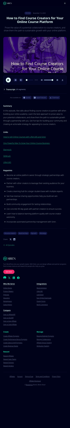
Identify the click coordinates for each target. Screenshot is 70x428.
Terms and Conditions (43, 376)
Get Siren (9, 272)
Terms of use (29, 376)
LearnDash (40, 295)
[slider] (29, 80)
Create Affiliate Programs (11, 336)
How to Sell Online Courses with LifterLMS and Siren (24, 137)
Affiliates (12, 376)
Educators (6, 298)
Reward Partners (8, 363)
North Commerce (42, 305)
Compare (7, 310)
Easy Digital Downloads (44, 298)
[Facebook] (18, 277)
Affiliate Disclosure (35, 381)
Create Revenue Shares (10, 346)
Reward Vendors (8, 366)
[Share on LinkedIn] (14, 239)
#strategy (43, 233)
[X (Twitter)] (9, 277)
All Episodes (8, 245)
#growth (34, 233)
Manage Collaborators (44, 339)
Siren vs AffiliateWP (9, 314)
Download (54, 98)
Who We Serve (9, 284)
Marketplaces (7, 301)
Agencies (6, 295)
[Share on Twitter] (11, 239)
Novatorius (29, 385)
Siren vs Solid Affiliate (10, 324)
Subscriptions (7, 305)
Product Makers (8, 291)
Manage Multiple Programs (45, 336)
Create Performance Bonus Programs (15, 339)
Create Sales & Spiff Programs (12, 343)
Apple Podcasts (40, 98)
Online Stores (7, 288)
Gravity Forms (41, 301)
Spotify (26, 98)
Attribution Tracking (43, 346)
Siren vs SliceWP (8, 318)
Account (20, 376)
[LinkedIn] (13, 277)
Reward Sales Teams (9, 359)
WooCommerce (42, 288)
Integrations (42, 284)
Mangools (7, 149)
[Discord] (4, 277)
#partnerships (23, 233)
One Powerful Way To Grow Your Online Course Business (26, 143)
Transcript (14, 89)
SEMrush (7, 156)
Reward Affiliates (8, 356)
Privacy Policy (56, 376)
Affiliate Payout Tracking (44, 343)
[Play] (8, 80)
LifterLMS (7, 162)
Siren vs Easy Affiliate (9, 321)
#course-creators (10, 233)
